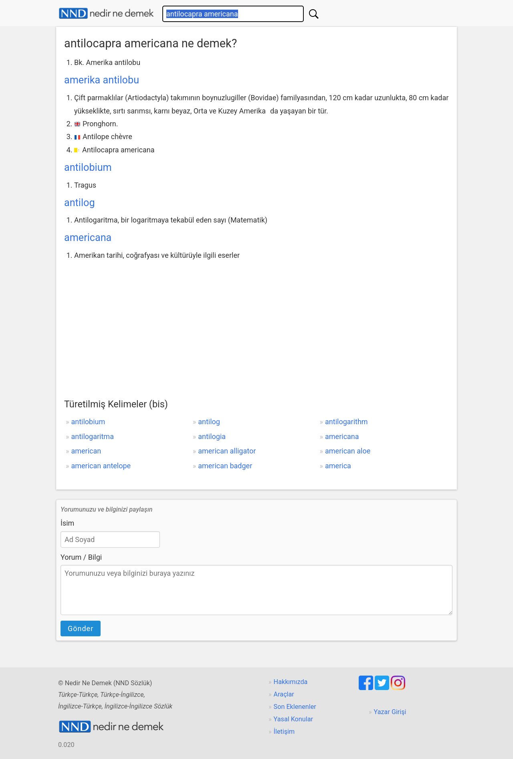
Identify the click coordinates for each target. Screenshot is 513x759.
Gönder (80, 628)
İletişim (284, 731)
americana (87, 237)
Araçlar (284, 694)
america (338, 465)
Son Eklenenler (295, 706)
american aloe (347, 451)
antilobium (88, 167)
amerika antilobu (101, 80)
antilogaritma (92, 436)
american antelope (101, 465)
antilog (79, 202)
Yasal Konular (293, 719)
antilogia (212, 436)
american (86, 451)
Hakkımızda (291, 682)
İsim (67, 523)
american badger (225, 465)
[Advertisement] (256, 322)
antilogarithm (346, 421)
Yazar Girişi (390, 712)
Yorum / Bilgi (81, 557)
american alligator (227, 451)
